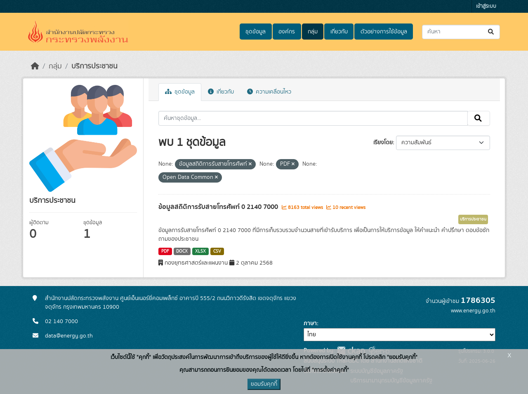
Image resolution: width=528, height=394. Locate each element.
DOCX (182, 251)
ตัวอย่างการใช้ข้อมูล (384, 32)
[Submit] (491, 32)
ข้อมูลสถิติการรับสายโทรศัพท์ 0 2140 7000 (219, 207)
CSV (217, 251)
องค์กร (286, 32)
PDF (165, 251)
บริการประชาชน (94, 66)
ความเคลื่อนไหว (269, 92)
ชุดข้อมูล (255, 32)
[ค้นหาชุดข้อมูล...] (461, 32)
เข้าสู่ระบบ (486, 6)
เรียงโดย (383, 142)
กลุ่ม (313, 32)
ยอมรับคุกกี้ (264, 384)
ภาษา (310, 323)
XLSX (200, 251)
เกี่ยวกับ (339, 32)
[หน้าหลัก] (35, 66)
